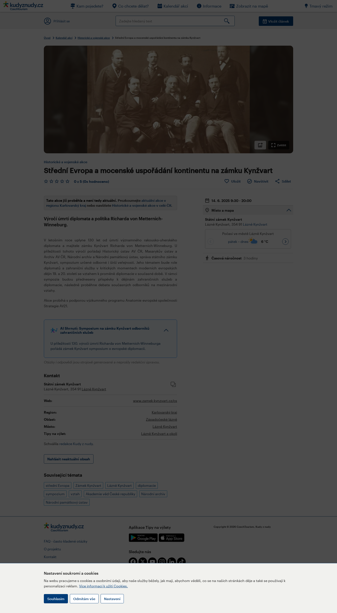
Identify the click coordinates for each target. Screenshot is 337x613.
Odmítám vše (84, 599)
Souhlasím (55, 599)
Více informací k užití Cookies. (103, 586)
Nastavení (112, 599)
